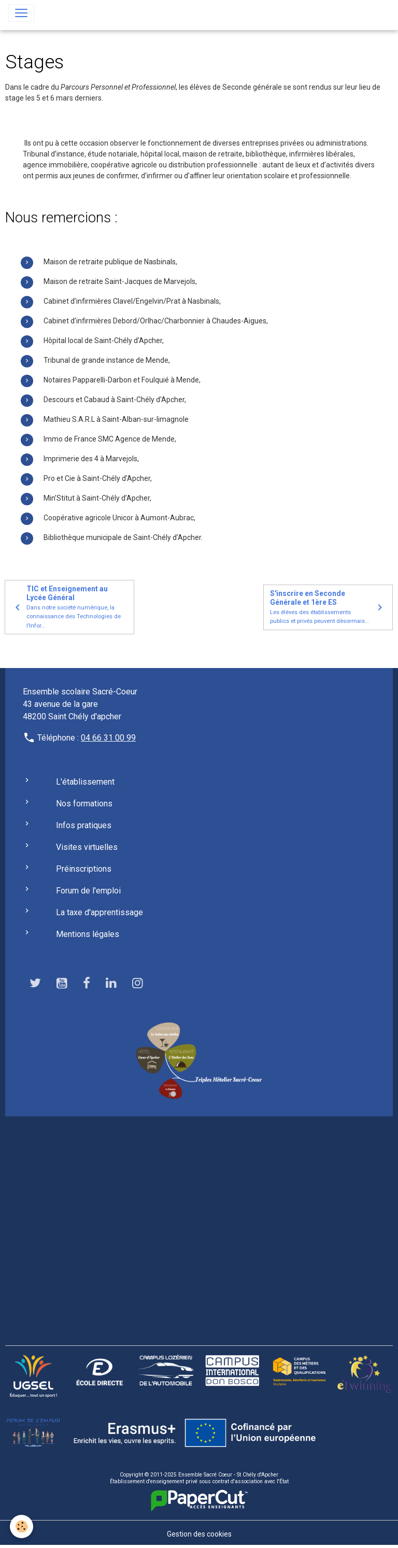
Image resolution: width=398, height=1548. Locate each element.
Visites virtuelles (87, 847)
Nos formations (84, 803)
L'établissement (85, 782)
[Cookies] (22, 1526)
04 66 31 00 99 (108, 738)
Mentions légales (87, 934)
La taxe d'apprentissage (99, 912)
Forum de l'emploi (88, 891)
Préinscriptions (83, 869)
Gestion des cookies (199, 1534)
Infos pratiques (83, 825)
